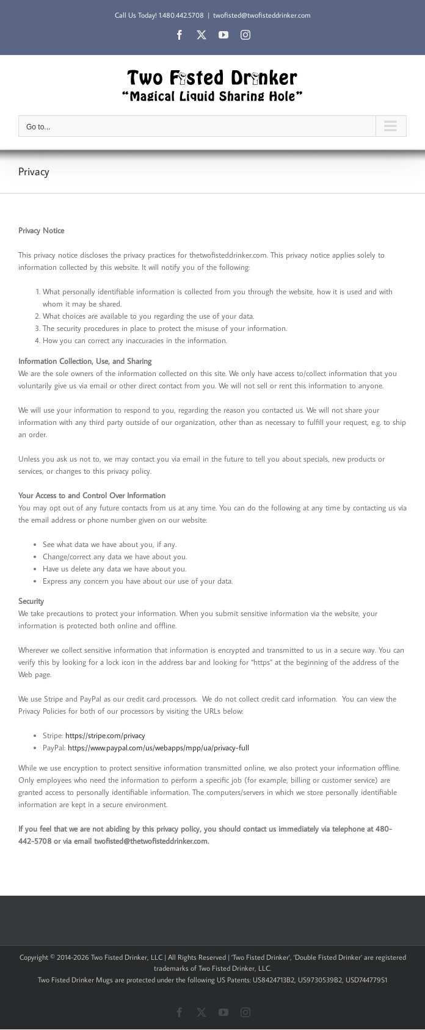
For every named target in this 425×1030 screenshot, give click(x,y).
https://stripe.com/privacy (105, 735)
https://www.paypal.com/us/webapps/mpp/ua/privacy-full (158, 747)
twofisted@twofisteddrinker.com (262, 15)
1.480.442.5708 (181, 15)
